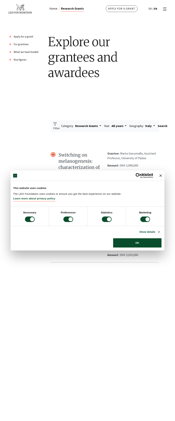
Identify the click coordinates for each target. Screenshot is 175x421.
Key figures (20, 60)
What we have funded (26, 52)
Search (162, 126)
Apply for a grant (121, 9)
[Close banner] (160, 175)
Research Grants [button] (80, 126)
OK (137, 242)
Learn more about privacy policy (34, 198)
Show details (147, 231)
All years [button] (114, 126)
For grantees (21, 44)
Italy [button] (140, 126)
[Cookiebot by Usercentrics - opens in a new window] (138, 175)
